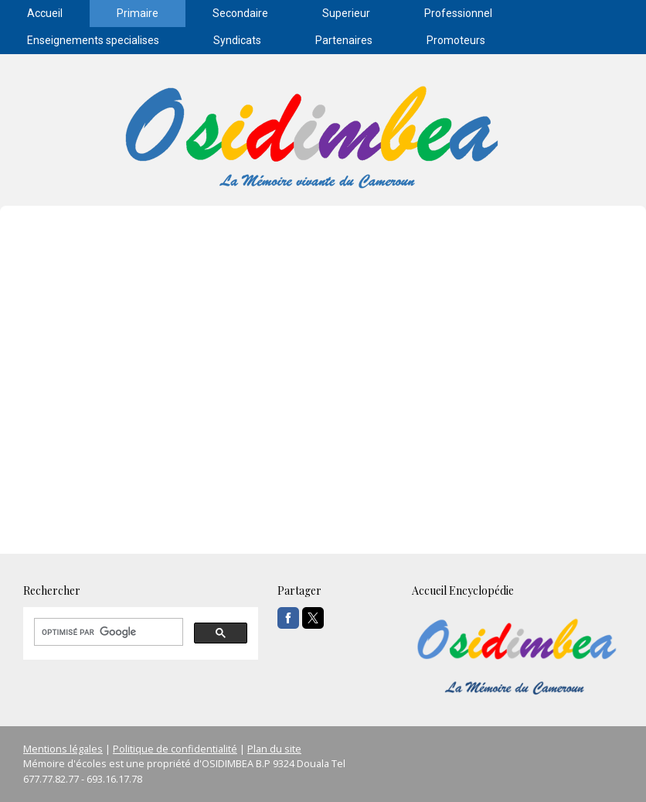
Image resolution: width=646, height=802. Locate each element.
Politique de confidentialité (175, 749)
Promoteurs (456, 40)
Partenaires (343, 40)
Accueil (45, 13)
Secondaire (240, 13)
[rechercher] (107, 632)
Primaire (137, 13)
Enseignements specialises (93, 40)
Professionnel (458, 13)
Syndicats (237, 40)
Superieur (346, 13)
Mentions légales (63, 749)
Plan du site (274, 749)
